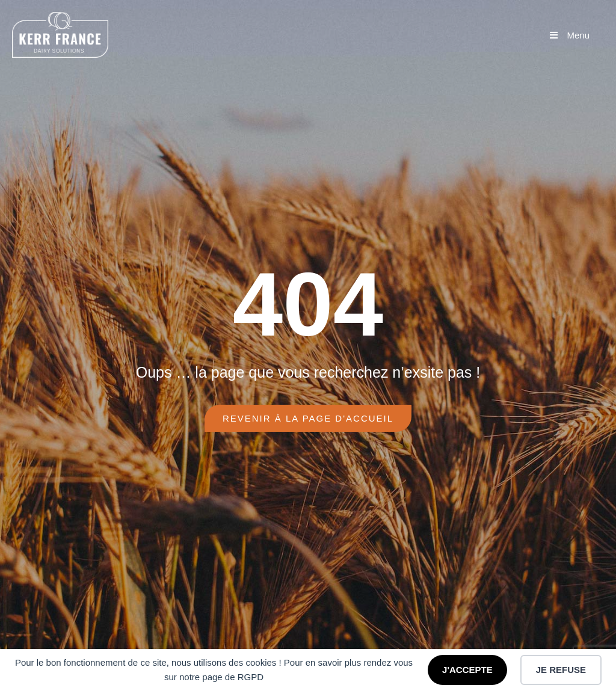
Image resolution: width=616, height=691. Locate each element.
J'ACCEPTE (467, 670)
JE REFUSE (561, 670)
